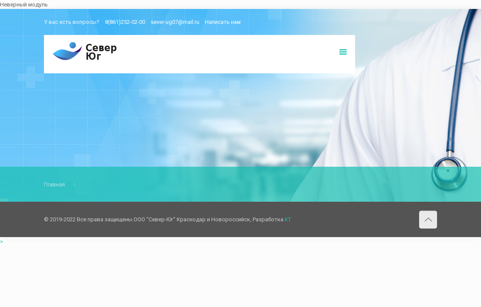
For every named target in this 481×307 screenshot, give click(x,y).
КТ (288, 219)
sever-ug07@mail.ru (175, 22)
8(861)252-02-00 (125, 22)
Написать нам (223, 22)
